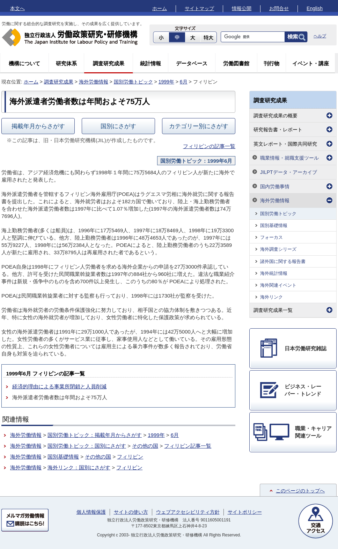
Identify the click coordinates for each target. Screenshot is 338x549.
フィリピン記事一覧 (187, 446)
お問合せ (279, 8)
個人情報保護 (91, 512)
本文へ (17, 8)
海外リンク (271, 297)
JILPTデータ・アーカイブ (288, 172)
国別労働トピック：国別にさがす (86, 446)
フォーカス (271, 237)
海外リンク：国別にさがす (78, 467)
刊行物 (271, 63)
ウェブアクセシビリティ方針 (188, 512)
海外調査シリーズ (278, 249)
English (315, 8)
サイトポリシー (245, 512)
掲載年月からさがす (38, 126)
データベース (191, 63)
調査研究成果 (108, 63)
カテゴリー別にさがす (198, 126)
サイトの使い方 (131, 512)
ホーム (159, 8)
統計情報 (150, 63)
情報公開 (241, 8)
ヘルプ (320, 36)
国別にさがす (118, 126)
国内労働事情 (274, 186)
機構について (24, 63)
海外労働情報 (93, 82)
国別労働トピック (133, 82)
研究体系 (66, 63)
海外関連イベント (278, 285)
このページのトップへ (300, 490)
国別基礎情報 (63, 457)
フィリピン (130, 457)
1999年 (166, 82)
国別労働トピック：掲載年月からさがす (94, 435)
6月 (184, 82)
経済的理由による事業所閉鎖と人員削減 (59, 386)
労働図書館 (236, 63)
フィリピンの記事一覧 (209, 146)
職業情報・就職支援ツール (289, 158)
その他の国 (145, 446)
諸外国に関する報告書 (283, 261)
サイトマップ (199, 8)
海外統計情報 (273, 273)
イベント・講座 (310, 63)
